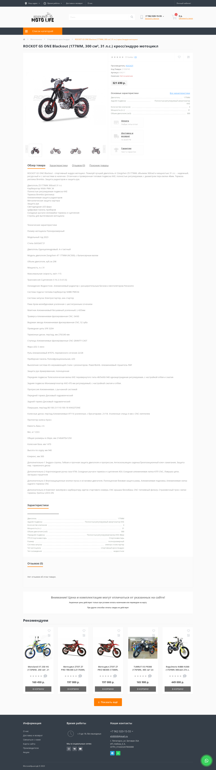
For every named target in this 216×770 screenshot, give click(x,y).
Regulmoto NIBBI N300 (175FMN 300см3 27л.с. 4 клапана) (177, 669)
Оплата (125, 120)
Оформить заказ (186, 18)
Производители (31, 748)
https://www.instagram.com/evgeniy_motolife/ (69, 749)
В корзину (38, 689)
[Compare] (188, 57)
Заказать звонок (152, 18)
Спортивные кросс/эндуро (58, 39)
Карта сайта (29, 743)
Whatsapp (118, 753)
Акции (26, 752)
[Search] (132, 17)
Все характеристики (180, 93)
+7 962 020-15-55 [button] (121, 731)
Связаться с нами (32, 739)
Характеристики (59, 165)
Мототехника (36, 39)
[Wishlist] (179, 57)
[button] (53, 3)
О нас (90, 3)
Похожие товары (99, 165)
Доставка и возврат (74, 3)
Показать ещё (108, 702)
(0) (135, 57)
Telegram (112, 753)
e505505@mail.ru (119, 736)
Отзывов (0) (78, 165)
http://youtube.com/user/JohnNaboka (80, 749)
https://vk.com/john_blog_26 (74, 749)
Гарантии (127, 148)
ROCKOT (129, 65)
